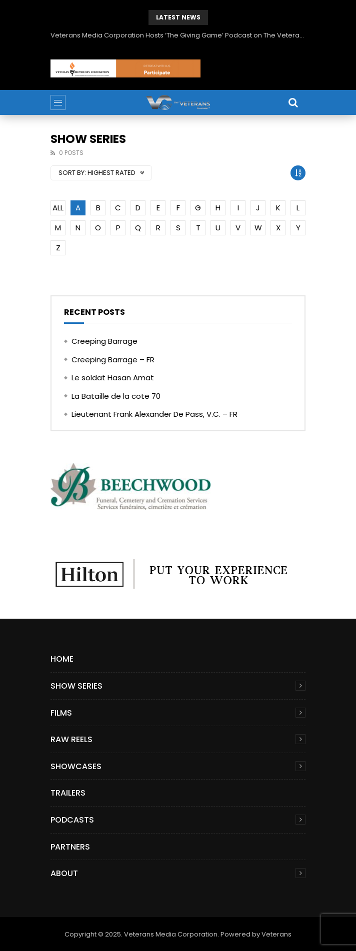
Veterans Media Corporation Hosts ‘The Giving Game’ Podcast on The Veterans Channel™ (178, 35)
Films (61, 713)
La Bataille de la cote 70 (116, 396)
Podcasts (72, 820)
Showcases (76, 766)
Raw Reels (71, 739)
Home (62, 659)
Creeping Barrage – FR (113, 359)
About (64, 873)
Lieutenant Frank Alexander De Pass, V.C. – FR (155, 414)
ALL (58, 207)
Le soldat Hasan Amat (113, 377)
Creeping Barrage (105, 341)
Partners (70, 847)
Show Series (76, 686)
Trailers (68, 793)
